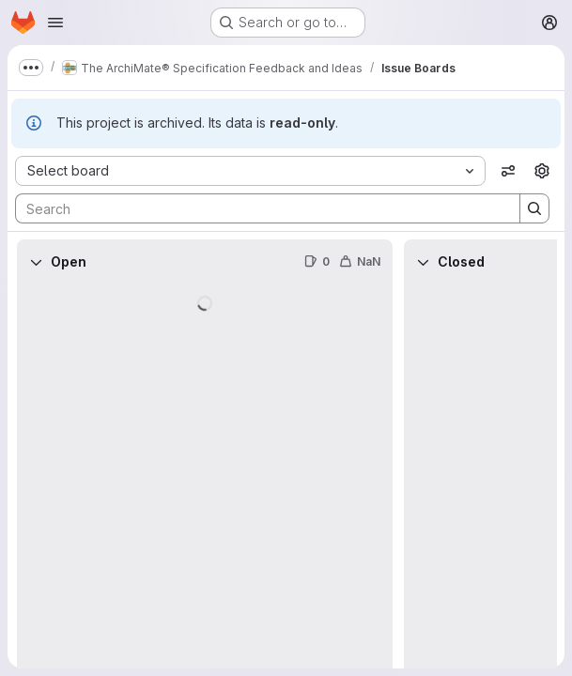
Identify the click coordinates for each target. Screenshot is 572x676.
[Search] (258, 208)
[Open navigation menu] (55, 23)
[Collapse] (35, 262)
